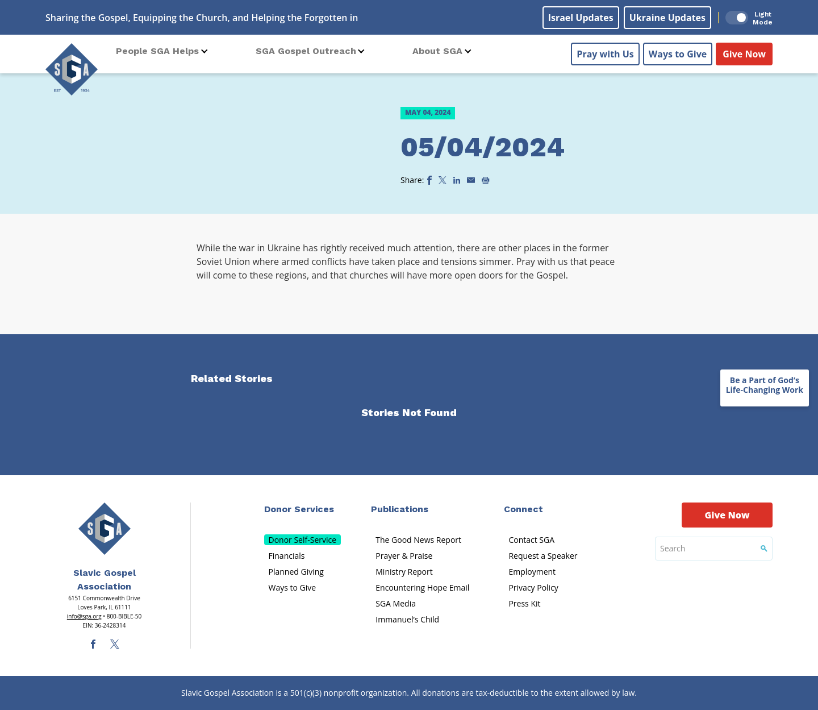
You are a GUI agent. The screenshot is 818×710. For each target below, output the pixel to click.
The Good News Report (418, 539)
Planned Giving (296, 571)
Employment (532, 571)
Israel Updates (581, 17)
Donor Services (299, 509)
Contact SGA (531, 539)
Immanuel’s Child (407, 619)
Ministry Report (403, 571)
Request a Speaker (542, 555)
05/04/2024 (482, 147)
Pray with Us (605, 51)
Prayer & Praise (403, 555)
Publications (399, 509)
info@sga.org (84, 616)
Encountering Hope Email (422, 587)
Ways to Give (678, 51)
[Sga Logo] (71, 67)
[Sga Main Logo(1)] (104, 529)
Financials (287, 555)
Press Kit (524, 603)
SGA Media (395, 603)
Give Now (744, 51)
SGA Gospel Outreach (306, 50)
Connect (523, 509)
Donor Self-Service (303, 539)
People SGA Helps (157, 50)
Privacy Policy (533, 587)
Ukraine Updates (667, 17)
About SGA (437, 50)
